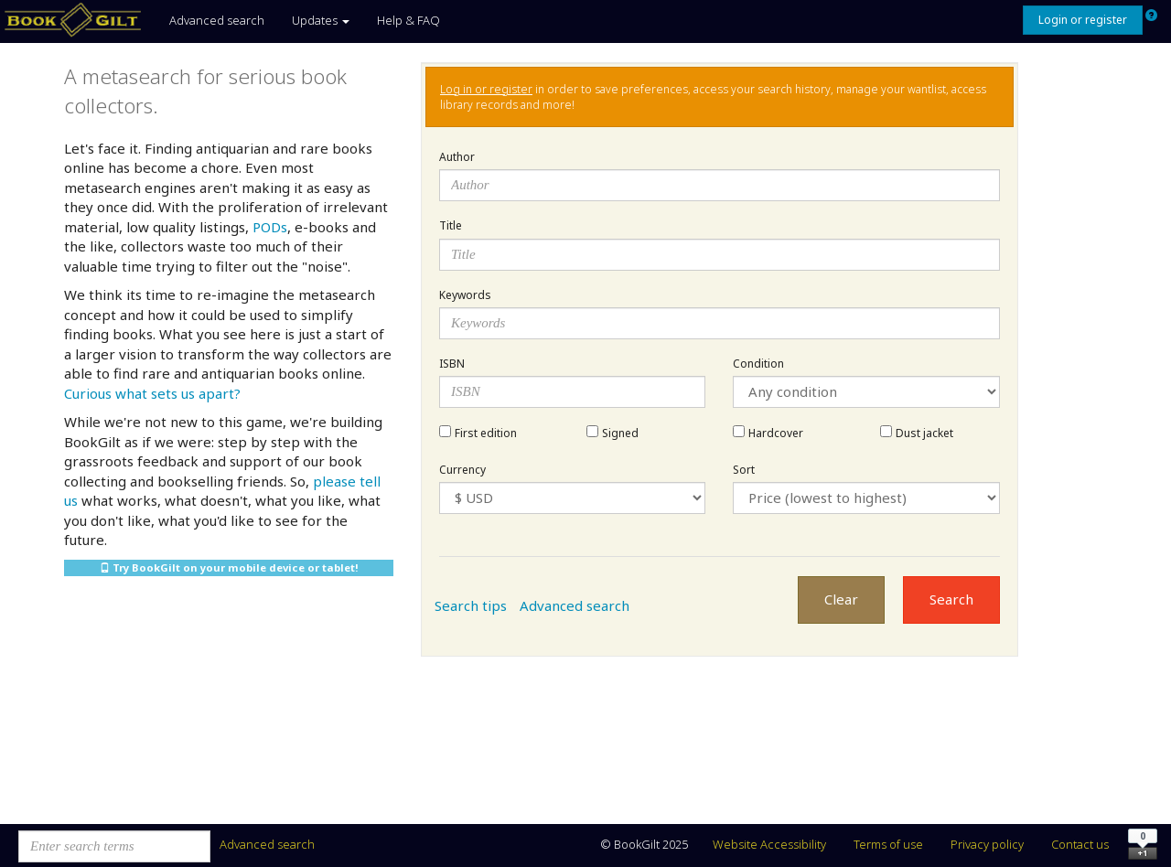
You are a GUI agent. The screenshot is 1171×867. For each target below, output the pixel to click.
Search (951, 599)
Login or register (1082, 19)
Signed (620, 433)
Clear (841, 599)
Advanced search (216, 20)
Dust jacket (924, 433)
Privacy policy (987, 844)
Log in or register (486, 89)
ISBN (452, 363)
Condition (758, 363)
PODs (269, 227)
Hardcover (775, 433)
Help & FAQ (408, 20)
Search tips (471, 605)
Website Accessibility (769, 844)
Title (450, 225)
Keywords (465, 295)
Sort (744, 469)
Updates (320, 20)
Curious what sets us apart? (152, 393)
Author (457, 157)
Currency (462, 469)
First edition (486, 433)
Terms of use (888, 844)
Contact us (1080, 844)
